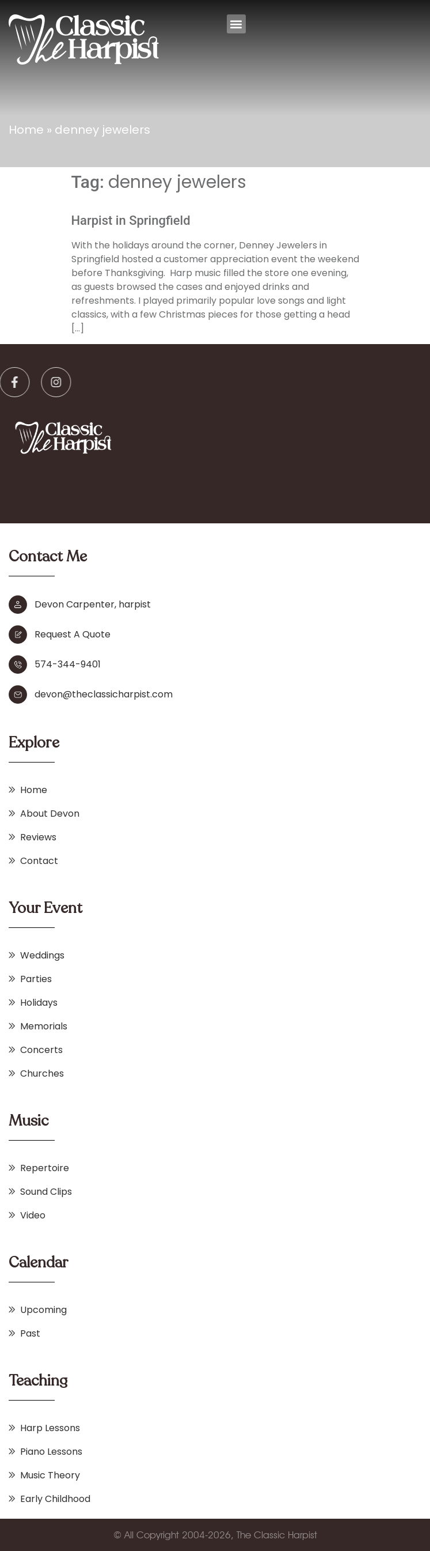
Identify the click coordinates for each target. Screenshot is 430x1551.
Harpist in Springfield (131, 220)
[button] (236, 23)
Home (26, 130)
